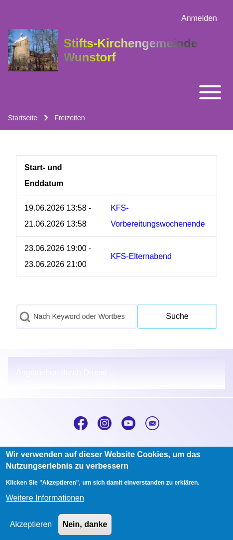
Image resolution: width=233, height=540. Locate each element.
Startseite (22, 118)
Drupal (95, 372)
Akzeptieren (31, 530)
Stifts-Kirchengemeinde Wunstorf (131, 50)
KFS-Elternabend (141, 256)
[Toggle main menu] (116, 92)
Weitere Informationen (45, 504)
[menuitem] (199, 18)
